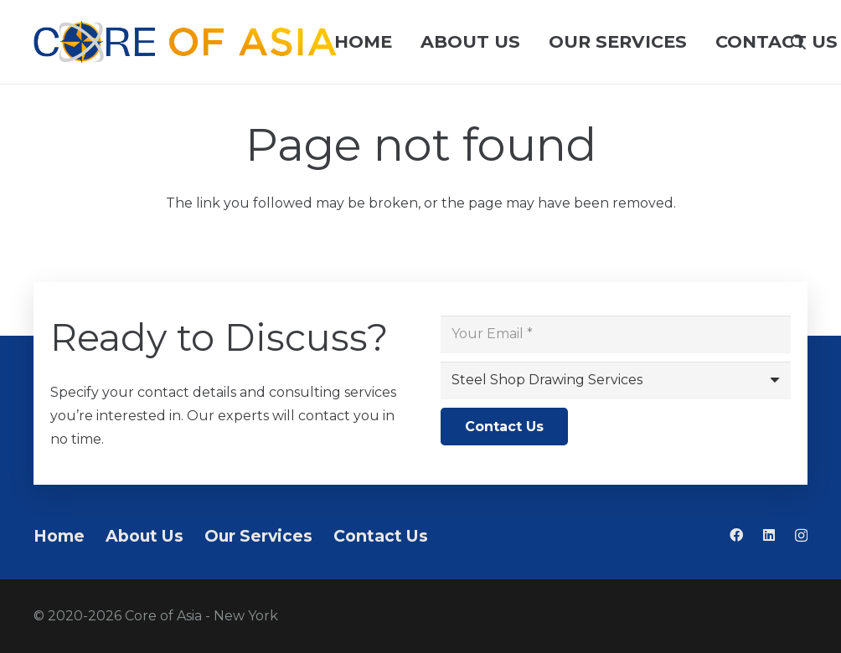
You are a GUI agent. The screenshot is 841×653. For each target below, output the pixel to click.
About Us (144, 536)
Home (59, 536)
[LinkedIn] (769, 535)
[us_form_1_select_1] (616, 380)
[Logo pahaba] (186, 42)
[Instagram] (801, 535)
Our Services (258, 536)
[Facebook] (736, 535)
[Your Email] (616, 334)
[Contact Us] (504, 426)
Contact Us (380, 536)
